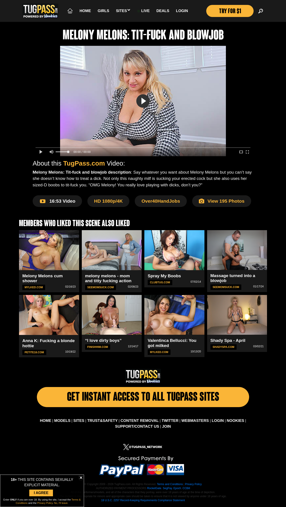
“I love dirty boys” (103, 340)
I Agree (41, 493)
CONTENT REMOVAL (140, 422)
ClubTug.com (160, 282)
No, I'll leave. (61, 503)
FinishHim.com (97, 347)
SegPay (167, 489)
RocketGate (154, 489)
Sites (123, 10)
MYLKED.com (34, 287)
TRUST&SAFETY (102, 422)
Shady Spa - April (228, 340)
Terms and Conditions (170, 485)
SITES (78, 422)
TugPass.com (84, 163)
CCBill (186, 489)
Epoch (177, 489)
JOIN (166, 427)
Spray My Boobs (164, 275)
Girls (103, 11)
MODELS (62, 422)
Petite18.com (34, 352)
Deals (162, 11)
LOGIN (218, 422)
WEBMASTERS (195, 422)
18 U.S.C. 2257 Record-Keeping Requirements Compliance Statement (143, 501)
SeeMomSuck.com (100, 287)
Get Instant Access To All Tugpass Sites (143, 398)
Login (182, 11)
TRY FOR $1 (230, 11)
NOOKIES (235, 422)
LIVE (143, 11)
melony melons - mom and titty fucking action (108, 278)
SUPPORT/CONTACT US (137, 427)
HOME (45, 422)
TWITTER (170, 422)
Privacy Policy (193, 485)
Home (85, 11)
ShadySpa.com (223, 347)
